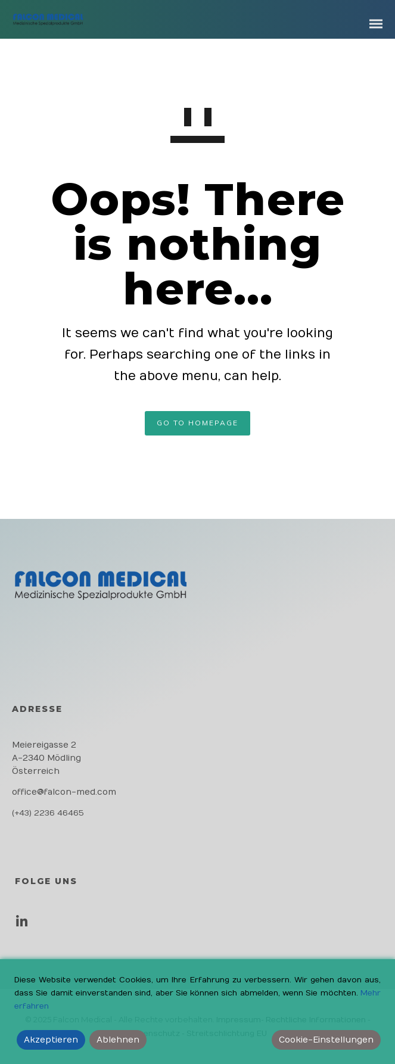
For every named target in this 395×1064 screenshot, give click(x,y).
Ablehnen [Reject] (118, 1040)
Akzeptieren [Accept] (51, 1040)
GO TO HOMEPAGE (197, 422)
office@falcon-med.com (64, 792)
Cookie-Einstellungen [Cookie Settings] (326, 1040)
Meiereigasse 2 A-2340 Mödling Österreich (46, 758)
